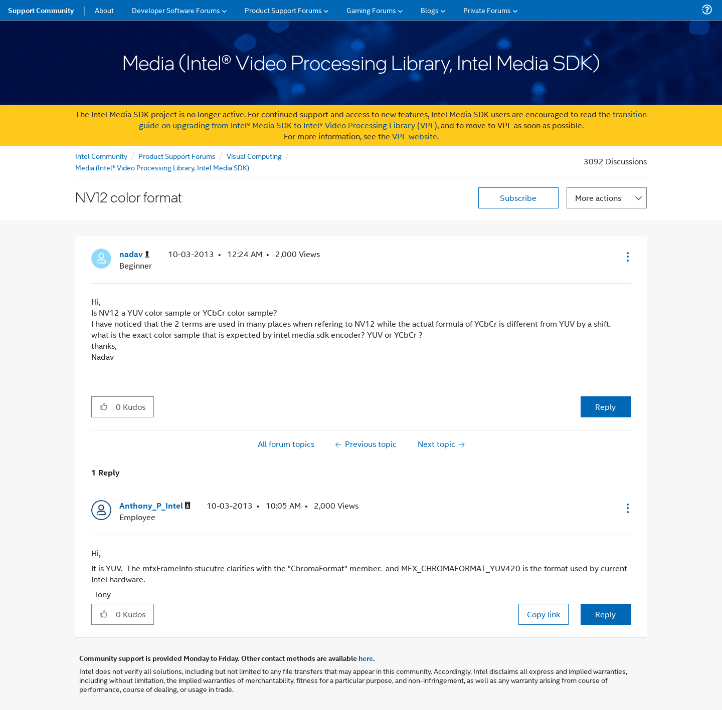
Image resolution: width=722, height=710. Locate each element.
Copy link (543, 614)
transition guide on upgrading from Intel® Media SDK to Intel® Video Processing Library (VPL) (393, 119)
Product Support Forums (177, 155)
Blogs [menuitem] (430, 10)
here (365, 657)
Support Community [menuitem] (41, 10)
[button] (627, 257)
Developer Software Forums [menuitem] (176, 10)
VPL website (414, 136)
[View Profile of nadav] (134, 254)
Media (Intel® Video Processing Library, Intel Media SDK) (162, 167)
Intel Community (101, 155)
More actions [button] (598, 197)
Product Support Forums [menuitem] (283, 10)
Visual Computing (254, 155)
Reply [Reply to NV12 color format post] (605, 406)
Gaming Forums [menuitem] (371, 10)
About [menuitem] (104, 10)
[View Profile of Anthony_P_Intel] (155, 506)
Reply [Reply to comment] (605, 614)
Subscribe (518, 197)
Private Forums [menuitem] (487, 10)
